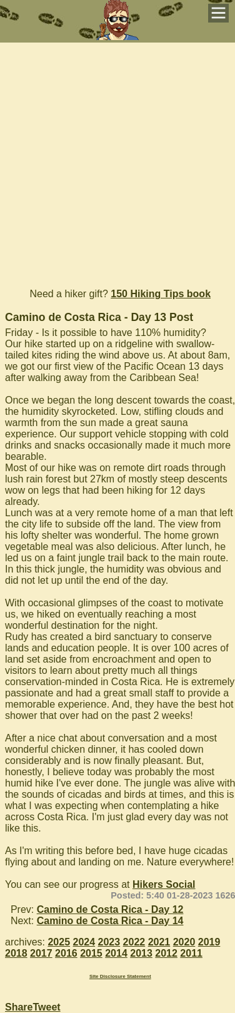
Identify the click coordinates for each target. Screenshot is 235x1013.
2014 (116, 953)
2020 (184, 942)
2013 (141, 953)
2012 (166, 953)
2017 (41, 953)
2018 (16, 953)
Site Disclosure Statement (120, 976)
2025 (59, 942)
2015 (91, 953)
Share (18, 1007)
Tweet (46, 1007)
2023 (109, 942)
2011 (191, 953)
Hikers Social (164, 884)
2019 (209, 942)
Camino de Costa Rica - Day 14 (110, 920)
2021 (159, 942)
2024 (84, 942)
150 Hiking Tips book (161, 293)
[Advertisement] (117, 160)
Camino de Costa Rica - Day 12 (110, 909)
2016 (66, 953)
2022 (134, 942)
